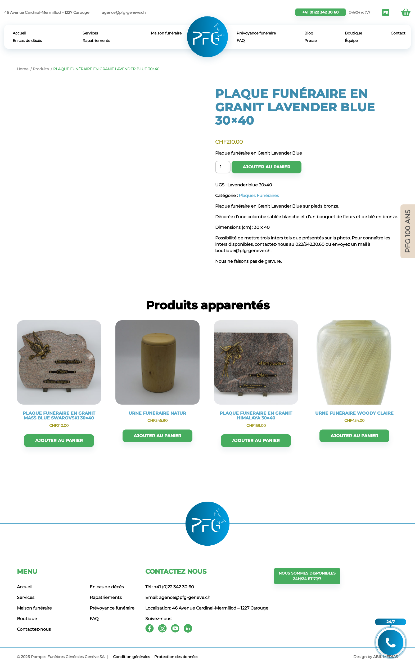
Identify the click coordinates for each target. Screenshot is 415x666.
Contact (398, 33)
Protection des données (176, 656)
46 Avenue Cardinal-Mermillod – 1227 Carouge (46, 12)
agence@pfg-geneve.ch (124, 12)
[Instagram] (162, 628)
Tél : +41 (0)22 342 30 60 (169, 586)
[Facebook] (149, 628)
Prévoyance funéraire (256, 33)
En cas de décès (27, 40)
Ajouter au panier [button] (59, 440)
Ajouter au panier (266, 166)
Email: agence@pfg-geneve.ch (177, 597)
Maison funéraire (166, 33)
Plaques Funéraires (259, 195)
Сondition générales (131, 656)
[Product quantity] (223, 167)
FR (385, 12)
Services (90, 33)
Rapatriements (96, 40)
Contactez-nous (34, 629)
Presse (310, 40)
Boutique (353, 33)
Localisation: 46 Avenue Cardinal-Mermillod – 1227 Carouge (206, 608)
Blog (308, 33)
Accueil (19, 33)
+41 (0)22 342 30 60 (320, 12)
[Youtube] (175, 628)
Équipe (351, 40)
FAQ (241, 40)
